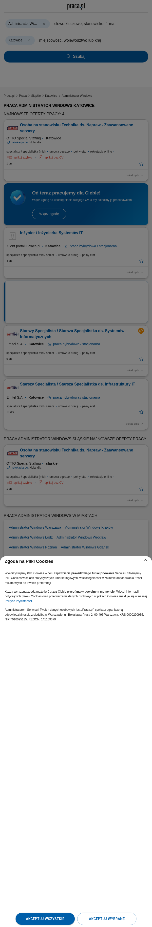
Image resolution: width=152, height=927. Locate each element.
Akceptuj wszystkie (45, 919)
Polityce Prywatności (18, 601)
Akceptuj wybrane (107, 919)
